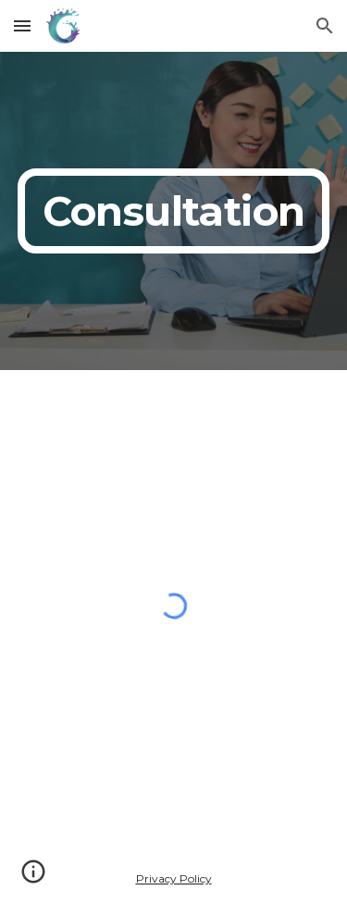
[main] (174, 210)
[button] (22, 25)
